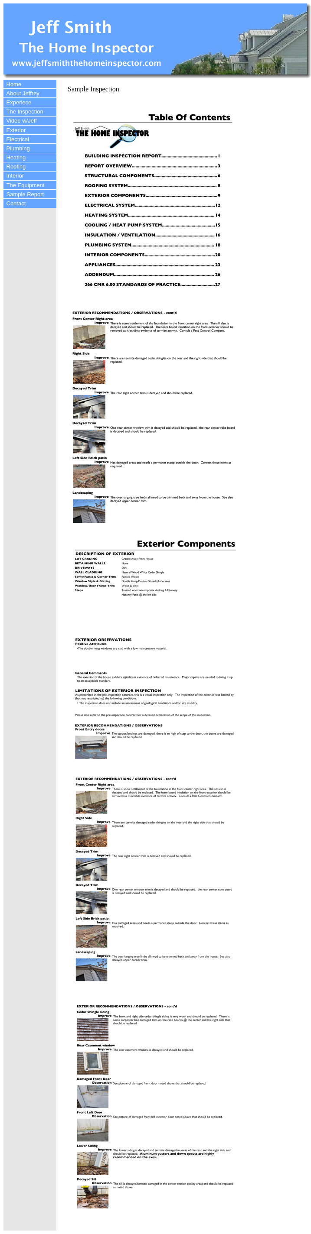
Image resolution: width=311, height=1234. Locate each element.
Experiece (19, 102)
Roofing (16, 166)
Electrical (18, 139)
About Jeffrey (23, 93)
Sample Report (25, 194)
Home (14, 84)
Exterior (16, 130)
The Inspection (25, 111)
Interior (15, 175)
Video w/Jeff (22, 120)
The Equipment (26, 185)
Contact (16, 203)
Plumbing (18, 148)
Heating (16, 157)
